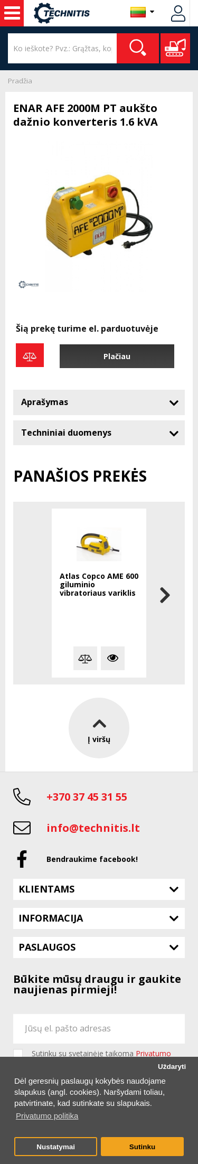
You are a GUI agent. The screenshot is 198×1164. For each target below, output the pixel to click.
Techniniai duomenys (66, 432)
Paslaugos (47, 947)
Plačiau (116, 356)
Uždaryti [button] (172, 1067)
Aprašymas (44, 402)
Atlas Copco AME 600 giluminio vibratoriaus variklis (99, 585)
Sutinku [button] (142, 1147)
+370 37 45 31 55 (86, 797)
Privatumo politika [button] (47, 1115)
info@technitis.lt (93, 828)
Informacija (50, 918)
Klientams (46, 889)
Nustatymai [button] (55, 1147)
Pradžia (20, 81)
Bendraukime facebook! (92, 859)
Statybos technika (12, 13)
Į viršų (99, 728)
